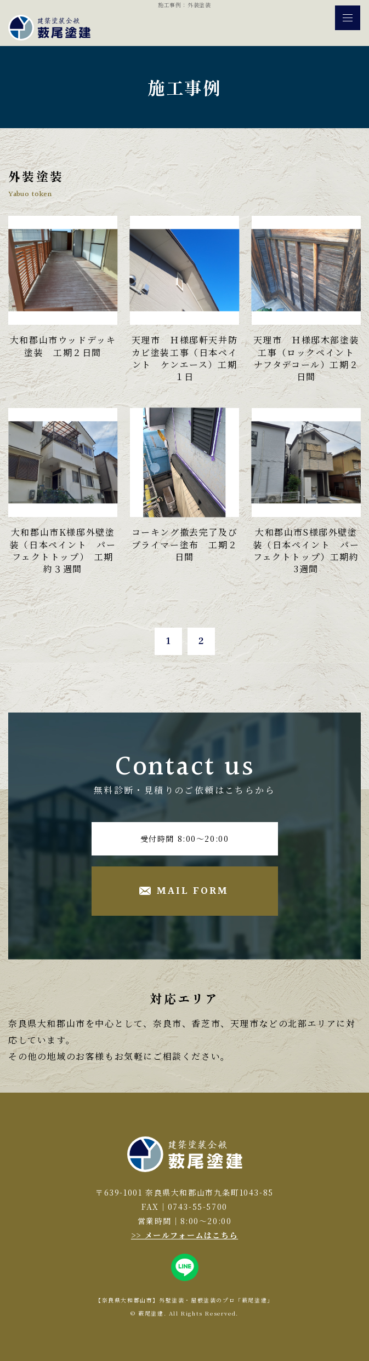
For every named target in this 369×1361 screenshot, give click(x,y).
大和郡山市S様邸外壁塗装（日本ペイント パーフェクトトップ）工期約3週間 (306, 550)
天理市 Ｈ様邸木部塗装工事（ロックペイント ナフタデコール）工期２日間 (308, 358)
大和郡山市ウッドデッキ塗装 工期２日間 (63, 346)
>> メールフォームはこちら (184, 1235)
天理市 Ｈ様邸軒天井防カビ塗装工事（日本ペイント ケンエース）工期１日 (185, 358)
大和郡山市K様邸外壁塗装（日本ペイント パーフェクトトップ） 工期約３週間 (63, 550)
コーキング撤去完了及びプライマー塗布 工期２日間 (185, 544)
